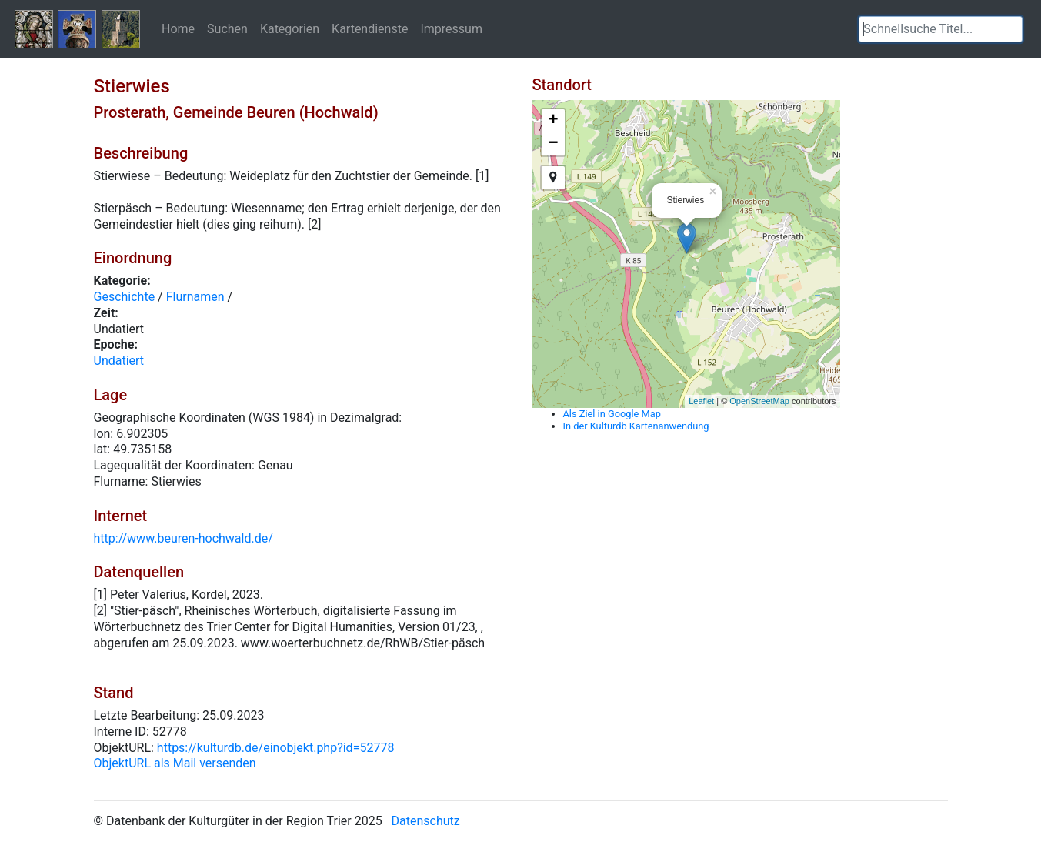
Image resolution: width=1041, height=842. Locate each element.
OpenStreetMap (759, 401)
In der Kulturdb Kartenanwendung (636, 426)
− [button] (553, 143)
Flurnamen (195, 296)
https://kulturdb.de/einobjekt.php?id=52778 (276, 747)
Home (178, 28)
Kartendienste (370, 28)
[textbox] (940, 29)
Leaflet (701, 401)
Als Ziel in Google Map (612, 413)
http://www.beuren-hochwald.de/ (183, 538)
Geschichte (124, 296)
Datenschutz (426, 821)
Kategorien (289, 28)
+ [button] (553, 120)
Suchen (227, 28)
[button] (1011, 29)
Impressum (451, 28)
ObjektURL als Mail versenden (175, 763)
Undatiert (119, 360)
